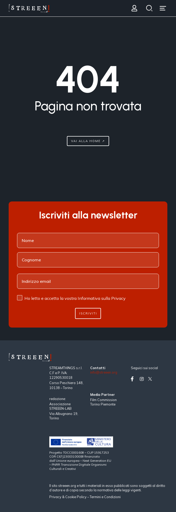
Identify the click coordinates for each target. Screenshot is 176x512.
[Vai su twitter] (151, 379)
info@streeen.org (103, 372)
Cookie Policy (76, 497)
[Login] (134, 8)
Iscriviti (88, 313)
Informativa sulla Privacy (102, 298)
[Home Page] (29, 8)
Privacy (55, 497)
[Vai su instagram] (143, 379)
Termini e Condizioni (105, 497)
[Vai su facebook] (134, 378)
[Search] (149, 8)
